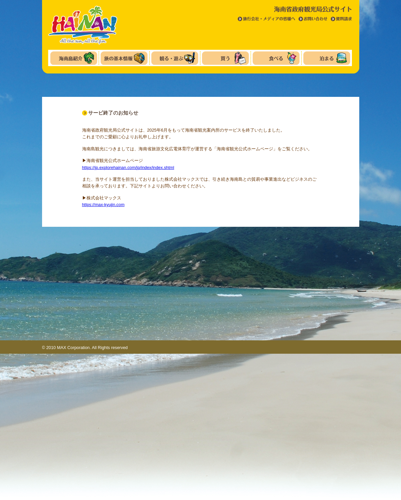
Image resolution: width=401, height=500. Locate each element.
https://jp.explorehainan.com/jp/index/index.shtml (128, 167)
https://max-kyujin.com (103, 204)
